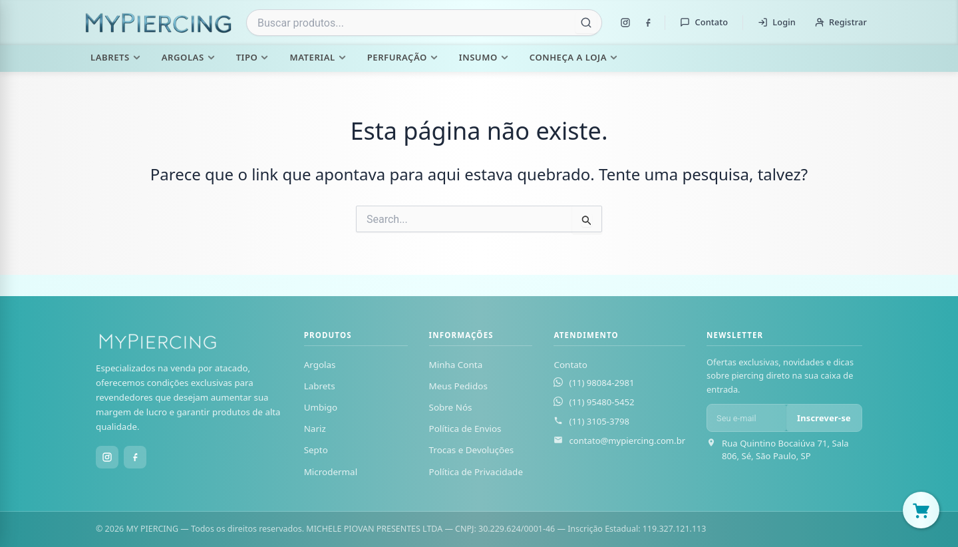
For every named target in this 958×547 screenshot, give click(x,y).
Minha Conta (456, 365)
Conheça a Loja (573, 57)
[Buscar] (586, 22)
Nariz (315, 429)
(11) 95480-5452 (601, 402)
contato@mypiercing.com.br (627, 441)
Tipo (252, 57)
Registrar (840, 22)
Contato (704, 22)
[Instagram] (625, 23)
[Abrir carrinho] (921, 510)
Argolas (188, 57)
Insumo (483, 57)
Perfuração (402, 57)
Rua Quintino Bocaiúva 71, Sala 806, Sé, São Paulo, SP (785, 449)
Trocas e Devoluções (471, 450)
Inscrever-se (824, 418)
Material (317, 57)
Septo (316, 450)
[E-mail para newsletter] (746, 418)
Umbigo (321, 407)
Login (777, 22)
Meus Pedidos (458, 386)
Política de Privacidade (476, 472)
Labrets (115, 57)
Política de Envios (465, 429)
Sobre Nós (450, 407)
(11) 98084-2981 (601, 383)
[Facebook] (648, 23)
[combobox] (424, 22)
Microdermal (330, 472)
